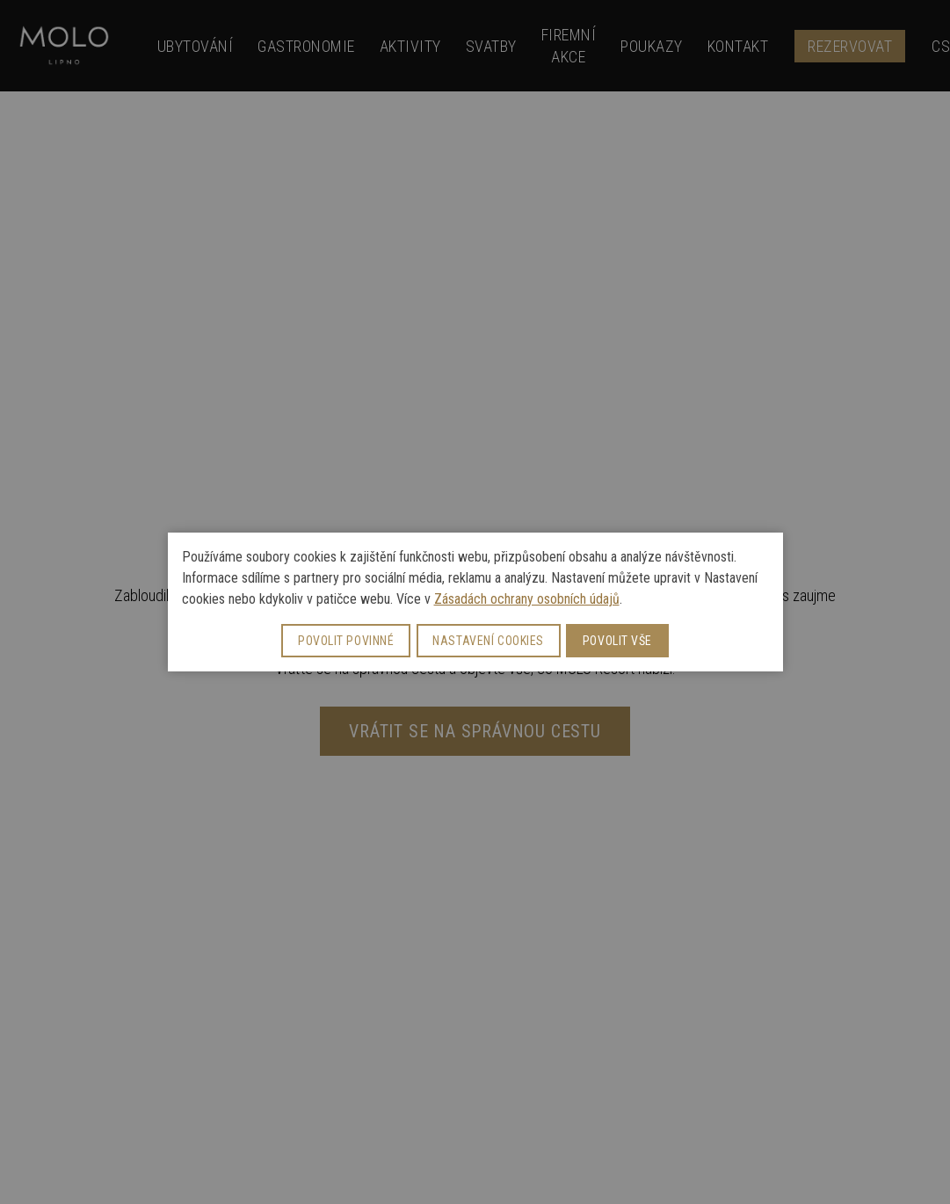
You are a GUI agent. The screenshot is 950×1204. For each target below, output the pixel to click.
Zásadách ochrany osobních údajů (527, 599)
